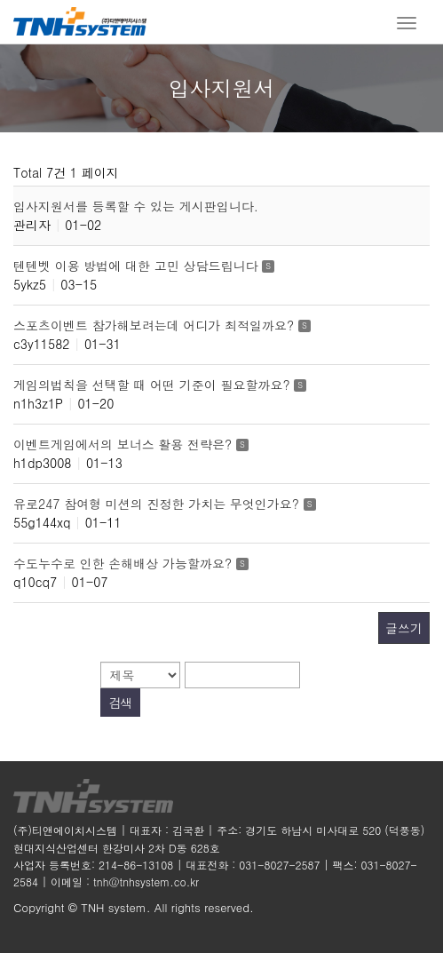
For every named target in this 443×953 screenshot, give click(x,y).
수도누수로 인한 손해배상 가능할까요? (124, 563)
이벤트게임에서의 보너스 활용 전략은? (124, 444)
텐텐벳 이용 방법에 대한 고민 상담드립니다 (137, 265)
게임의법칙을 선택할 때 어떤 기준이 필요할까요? (153, 384)
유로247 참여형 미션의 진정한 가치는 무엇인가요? (158, 503)
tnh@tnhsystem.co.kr (146, 881)
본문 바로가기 (0, 0)
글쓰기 (404, 628)
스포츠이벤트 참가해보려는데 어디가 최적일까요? (155, 325)
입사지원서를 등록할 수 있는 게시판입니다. (135, 206)
